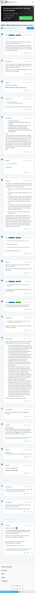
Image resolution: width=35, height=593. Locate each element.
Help (2, 569)
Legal (3, 573)
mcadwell (7, 176)
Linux (17, 541)
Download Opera (27, 13)
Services (4, 566)
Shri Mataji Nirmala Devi (22, 434)
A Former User (8, 57)
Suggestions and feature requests (10, 23)
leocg (6, 30)
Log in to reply (30, 23)
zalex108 (7, 420)
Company (4, 576)
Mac (20, 541)
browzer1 (7, 257)
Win (23, 541)
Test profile (8, 541)
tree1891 (7, 78)
